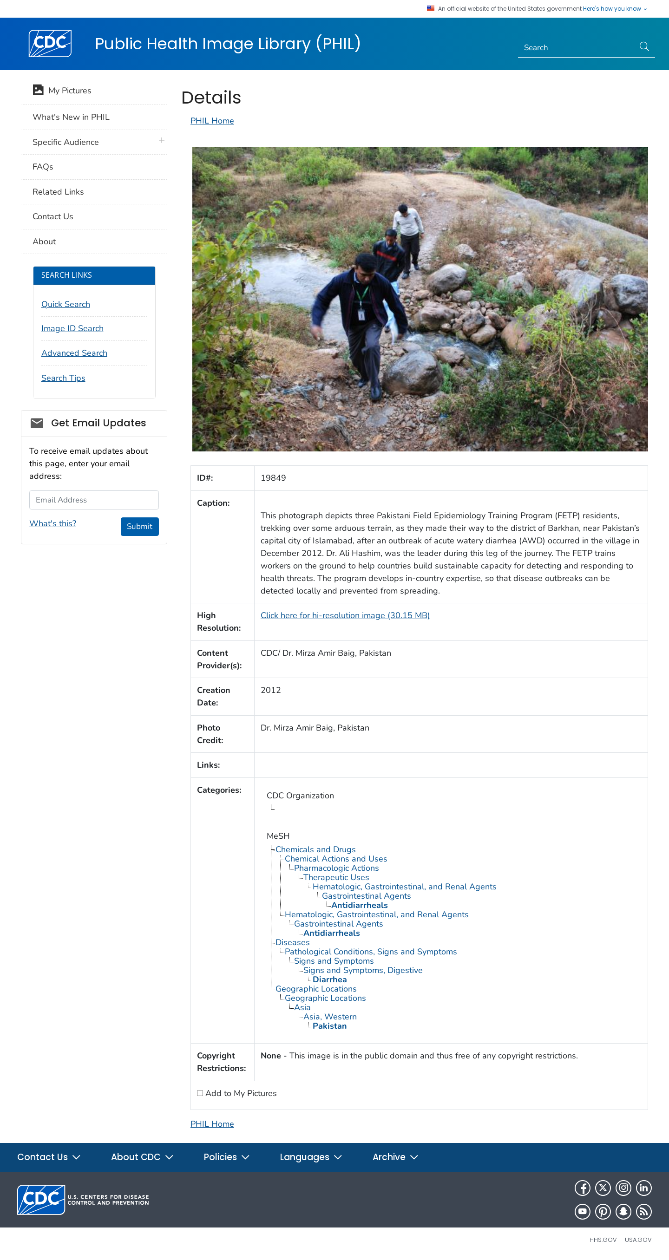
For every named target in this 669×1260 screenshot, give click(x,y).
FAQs (43, 166)
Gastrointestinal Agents (366, 895)
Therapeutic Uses (336, 877)
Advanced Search (74, 353)
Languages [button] (311, 1157)
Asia (302, 1007)
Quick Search (65, 304)
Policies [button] (227, 1157)
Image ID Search (72, 328)
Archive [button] (396, 1157)
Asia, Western (330, 1016)
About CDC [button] (142, 1157)
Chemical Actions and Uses (336, 858)
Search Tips (63, 378)
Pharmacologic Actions (336, 868)
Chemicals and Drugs (315, 849)
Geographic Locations (316, 988)
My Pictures (62, 91)
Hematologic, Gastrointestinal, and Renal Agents (405, 886)
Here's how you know (615, 9)
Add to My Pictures (240, 1093)
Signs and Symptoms (334, 960)
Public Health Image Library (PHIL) (228, 44)
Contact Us (53, 216)
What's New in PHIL (71, 117)
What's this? (52, 523)
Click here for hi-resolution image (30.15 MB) (345, 615)
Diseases (292, 942)
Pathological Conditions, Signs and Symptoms (371, 951)
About (44, 241)
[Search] (576, 48)
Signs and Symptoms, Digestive (363, 970)
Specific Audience (66, 142)
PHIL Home (212, 120)
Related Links (58, 191)
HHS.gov (603, 1239)
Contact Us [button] (49, 1157)
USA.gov (638, 1239)
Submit (139, 526)
